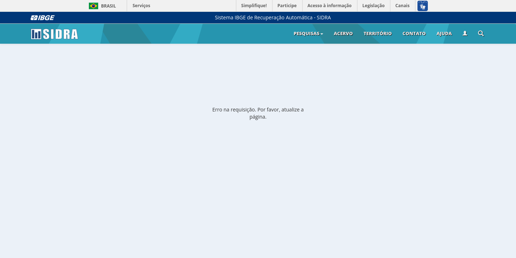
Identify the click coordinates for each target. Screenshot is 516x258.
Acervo (343, 33)
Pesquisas (308, 33)
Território (378, 33)
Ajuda (444, 33)
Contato (414, 33)
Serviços (141, 6)
